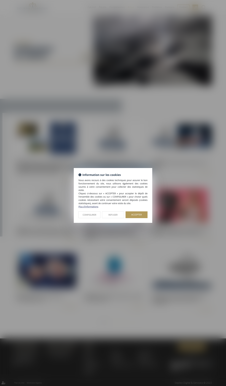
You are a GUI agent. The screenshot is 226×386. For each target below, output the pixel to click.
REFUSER (113, 214)
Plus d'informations (88, 206)
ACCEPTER (136, 214)
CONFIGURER (89, 214)
